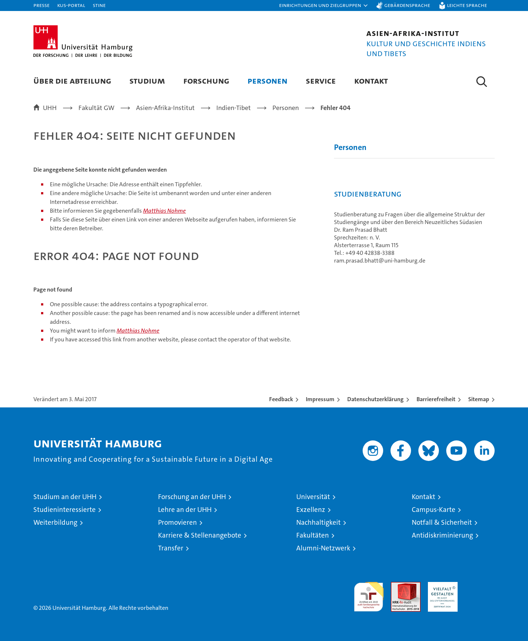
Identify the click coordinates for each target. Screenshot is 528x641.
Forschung (206, 80)
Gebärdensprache (407, 5)
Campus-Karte (433, 509)
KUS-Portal (71, 5)
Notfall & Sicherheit (442, 522)
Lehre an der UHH (185, 509)
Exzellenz (310, 509)
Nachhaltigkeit (318, 522)
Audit (398, 586)
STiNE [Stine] (99, 5)
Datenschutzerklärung (375, 399)
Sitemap (478, 399)
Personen (267, 80)
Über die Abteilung (72, 80)
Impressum (320, 399)
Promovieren (177, 522)
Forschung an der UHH (192, 496)
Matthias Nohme (164, 211)
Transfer (170, 548)
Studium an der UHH (64, 496)
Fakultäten (312, 535)
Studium (147, 80)
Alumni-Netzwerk (323, 548)
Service (321, 80)
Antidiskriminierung (442, 535)
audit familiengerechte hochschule (369, 593)
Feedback (281, 399)
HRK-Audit (441, 586)
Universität (313, 496)
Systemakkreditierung (480, 586)
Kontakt (371, 80)
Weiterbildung (55, 522)
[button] (323, 5)
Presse (41, 5)
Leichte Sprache (467, 5)
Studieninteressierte (64, 509)
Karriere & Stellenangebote (199, 535)
